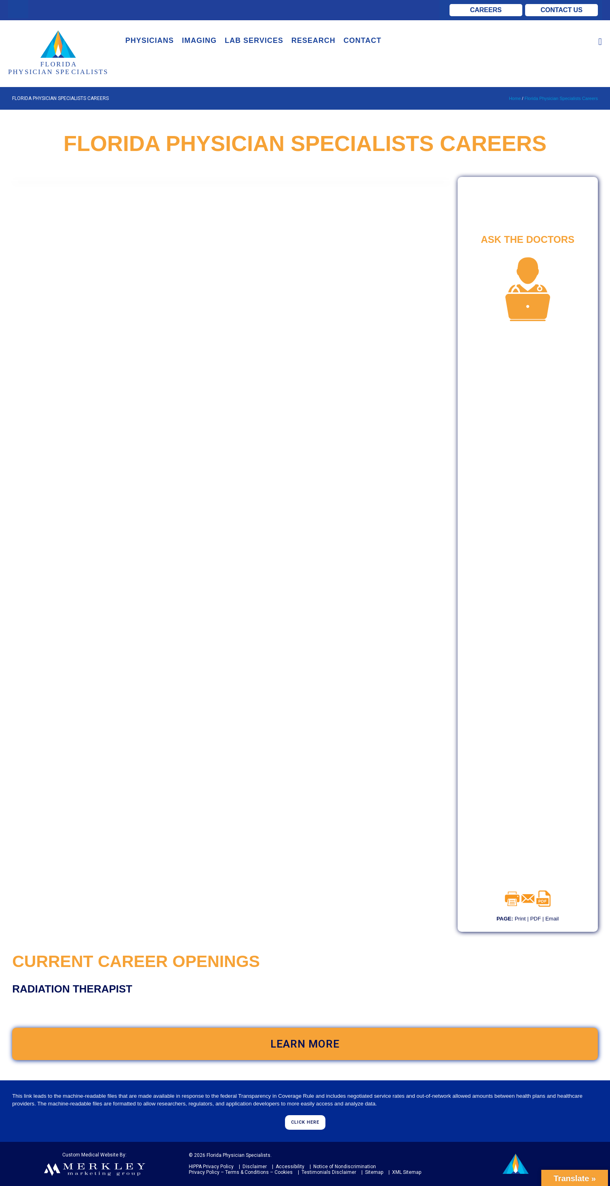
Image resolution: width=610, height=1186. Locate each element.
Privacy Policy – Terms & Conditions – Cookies (241, 1172)
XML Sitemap (406, 1172)
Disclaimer (254, 1166)
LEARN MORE (305, 1044)
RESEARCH (313, 40)
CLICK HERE (305, 1122)
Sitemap (373, 1172)
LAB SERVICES (254, 40)
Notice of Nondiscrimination (344, 1166)
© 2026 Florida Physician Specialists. (230, 1155)
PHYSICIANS (149, 40)
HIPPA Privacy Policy (211, 1166)
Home (515, 98)
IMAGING (199, 40)
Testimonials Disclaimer (328, 1172)
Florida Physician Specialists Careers (561, 98)
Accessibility (289, 1166)
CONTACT (363, 40)
